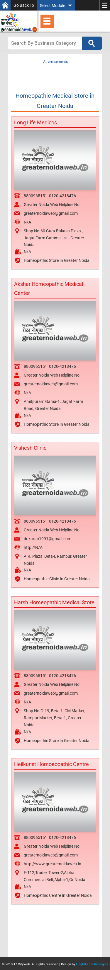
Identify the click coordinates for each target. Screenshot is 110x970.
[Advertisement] (62, 73)
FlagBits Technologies (92, 964)
